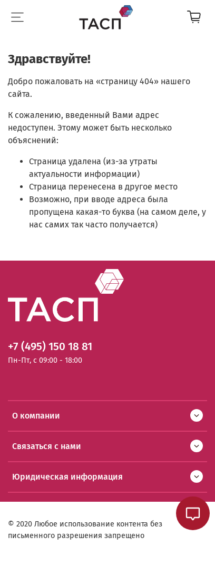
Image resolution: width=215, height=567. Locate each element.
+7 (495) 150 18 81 (50, 346)
